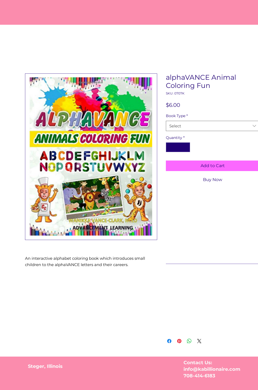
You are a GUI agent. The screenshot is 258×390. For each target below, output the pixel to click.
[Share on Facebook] (169, 341)
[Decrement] (170, 147)
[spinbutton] (178, 147)
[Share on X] (199, 341)
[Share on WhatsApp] (189, 341)
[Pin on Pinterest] (179, 341)
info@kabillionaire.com (211, 369)
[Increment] (186, 147)
